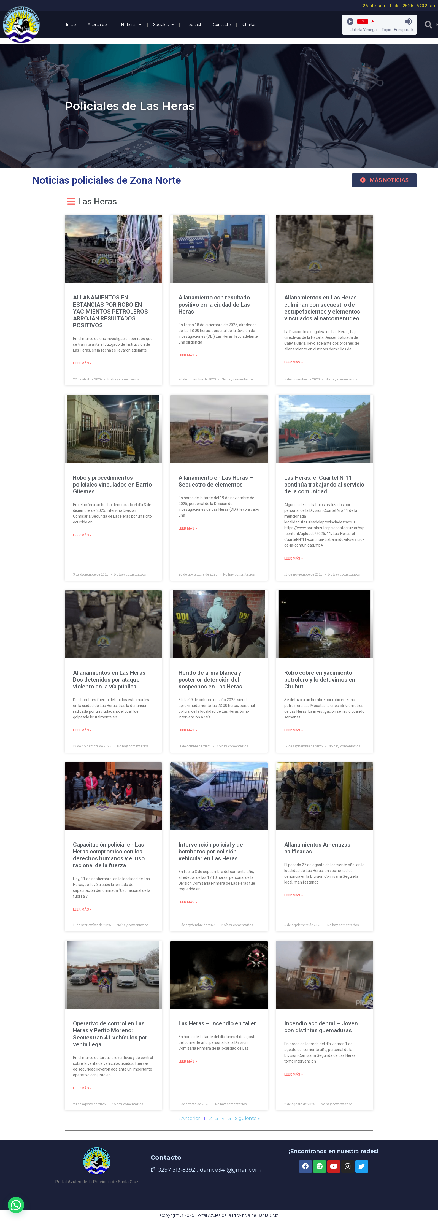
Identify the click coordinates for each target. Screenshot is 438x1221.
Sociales (163, 24)
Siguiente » (247, 1121)
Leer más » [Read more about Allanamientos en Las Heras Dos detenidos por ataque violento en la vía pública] (82, 732)
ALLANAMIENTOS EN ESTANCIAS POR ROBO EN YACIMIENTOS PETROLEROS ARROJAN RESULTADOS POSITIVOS (110, 311)
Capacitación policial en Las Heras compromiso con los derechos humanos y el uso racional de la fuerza (109, 857)
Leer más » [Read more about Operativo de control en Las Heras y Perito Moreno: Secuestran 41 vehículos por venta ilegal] (82, 1091)
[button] (384, 180)
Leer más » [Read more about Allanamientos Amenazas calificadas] (293, 897)
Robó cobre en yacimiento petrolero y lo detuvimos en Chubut (319, 681)
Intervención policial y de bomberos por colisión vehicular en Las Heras (211, 853)
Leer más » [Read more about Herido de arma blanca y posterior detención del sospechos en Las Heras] (188, 732)
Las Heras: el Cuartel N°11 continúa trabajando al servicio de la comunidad (324, 485)
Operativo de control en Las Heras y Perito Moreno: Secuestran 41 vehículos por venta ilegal (110, 1036)
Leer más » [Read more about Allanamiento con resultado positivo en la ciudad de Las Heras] (188, 356)
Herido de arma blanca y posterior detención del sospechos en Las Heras (210, 681)
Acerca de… (98, 24)
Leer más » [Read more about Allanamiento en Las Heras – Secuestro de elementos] (188, 529)
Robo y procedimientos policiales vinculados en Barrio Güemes (112, 485)
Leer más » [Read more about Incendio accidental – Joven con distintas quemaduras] (293, 1077)
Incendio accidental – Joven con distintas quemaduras (321, 1029)
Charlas (249, 24)
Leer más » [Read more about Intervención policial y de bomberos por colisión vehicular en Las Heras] (188, 904)
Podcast (193, 24)
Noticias (131, 24)
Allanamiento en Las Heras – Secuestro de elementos (216, 481)
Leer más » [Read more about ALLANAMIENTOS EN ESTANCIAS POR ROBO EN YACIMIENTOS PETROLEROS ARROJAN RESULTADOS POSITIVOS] (82, 364)
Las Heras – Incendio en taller (217, 1025)
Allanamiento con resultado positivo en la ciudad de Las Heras (214, 304)
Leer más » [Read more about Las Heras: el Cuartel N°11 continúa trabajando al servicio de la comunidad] (293, 559)
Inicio (71, 24)
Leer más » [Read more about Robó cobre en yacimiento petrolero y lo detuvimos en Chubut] (293, 732)
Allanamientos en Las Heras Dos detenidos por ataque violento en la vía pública (109, 681)
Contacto (222, 24)
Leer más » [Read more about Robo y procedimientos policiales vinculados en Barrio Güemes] (82, 536)
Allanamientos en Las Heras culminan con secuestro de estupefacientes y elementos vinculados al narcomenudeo (322, 308)
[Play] (350, 21)
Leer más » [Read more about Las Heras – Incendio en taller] (188, 1064)
